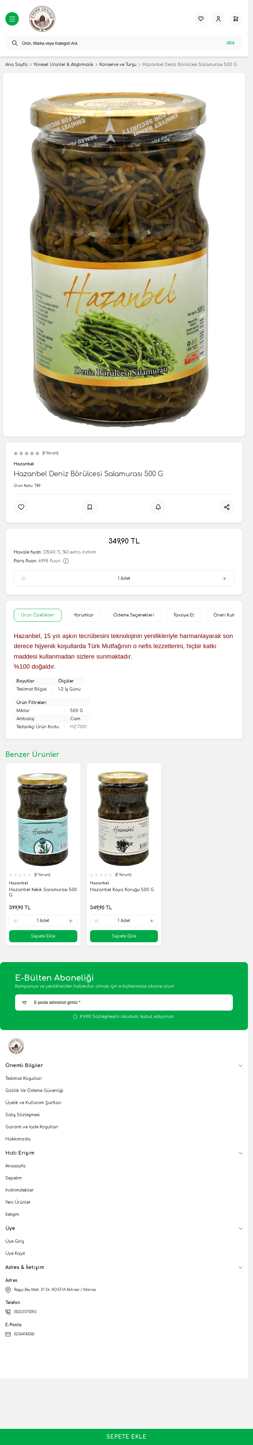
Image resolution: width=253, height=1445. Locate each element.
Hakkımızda (18, 1139)
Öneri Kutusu (227, 615)
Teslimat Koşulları (23, 1078)
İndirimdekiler (19, 1190)
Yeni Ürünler (18, 1202)
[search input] (124, 43)
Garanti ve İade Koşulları (31, 1127)
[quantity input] (124, 578)
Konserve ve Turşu (117, 64)
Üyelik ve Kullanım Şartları (33, 1102)
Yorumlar (84, 615)
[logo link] (43, 18)
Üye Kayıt (15, 1253)
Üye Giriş (14, 1241)
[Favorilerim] (201, 19)
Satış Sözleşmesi (22, 1115)
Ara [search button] (230, 43)
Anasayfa (15, 1166)
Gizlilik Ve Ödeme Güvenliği (34, 1090)
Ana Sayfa (16, 64)
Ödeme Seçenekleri (133, 615)
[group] (124, 254)
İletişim (12, 1214)
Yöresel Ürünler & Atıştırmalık (63, 64)
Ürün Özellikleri (37, 615)
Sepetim (13, 1178)
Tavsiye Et (183, 615)
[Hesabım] (218, 19)
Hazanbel (24, 464)
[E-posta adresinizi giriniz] (124, 1002)
